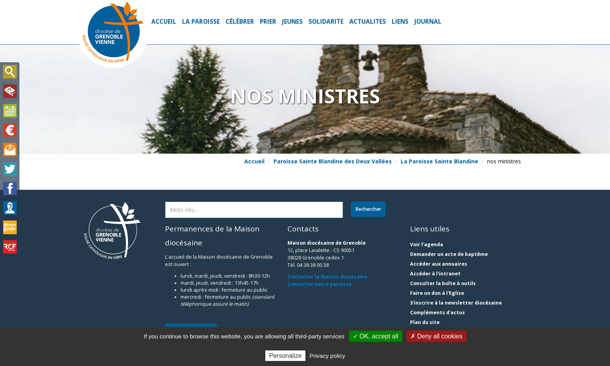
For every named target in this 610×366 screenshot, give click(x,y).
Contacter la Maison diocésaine (327, 276)
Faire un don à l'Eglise (437, 293)
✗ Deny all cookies (436, 336)
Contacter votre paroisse (319, 284)
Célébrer (240, 22)
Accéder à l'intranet (435, 273)
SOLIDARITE (326, 22)
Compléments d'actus (437, 312)
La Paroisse (201, 22)
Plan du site (425, 322)
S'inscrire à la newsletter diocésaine (456, 302)
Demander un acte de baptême (449, 254)
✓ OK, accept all (375, 336)
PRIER (268, 22)
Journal (428, 22)
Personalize (285, 355)
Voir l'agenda (426, 244)
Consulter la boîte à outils (443, 283)
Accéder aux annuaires (438, 264)
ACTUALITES (367, 22)
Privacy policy (327, 355)
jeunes (292, 22)
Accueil (163, 22)
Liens (400, 22)
